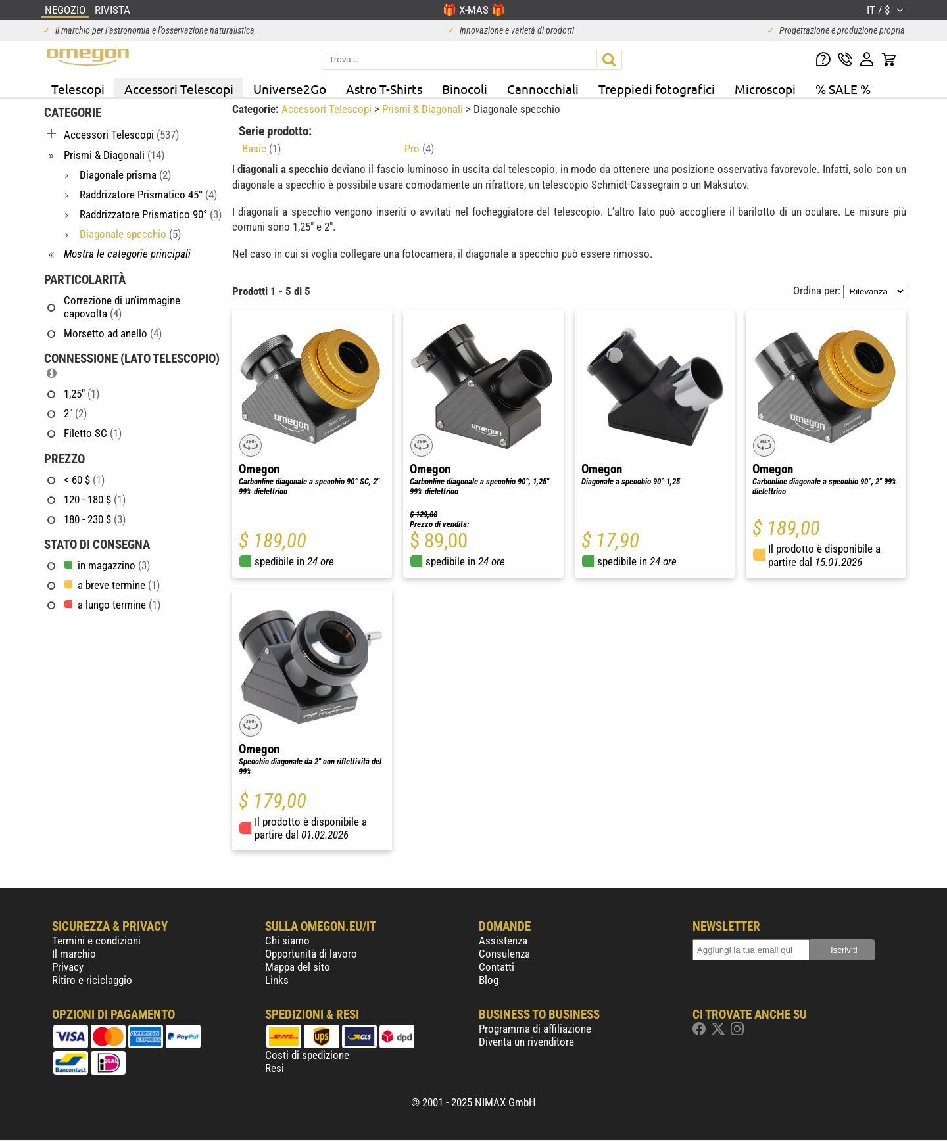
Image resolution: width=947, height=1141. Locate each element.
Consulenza (504, 953)
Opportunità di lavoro (311, 953)
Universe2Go (289, 89)
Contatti (496, 966)
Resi (274, 1068)
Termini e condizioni (96, 940)
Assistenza (503, 940)
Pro (419, 148)
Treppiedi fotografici (656, 89)
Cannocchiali (543, 89)
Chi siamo (287, 940)
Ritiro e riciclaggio (92, 980)
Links (277, 980)
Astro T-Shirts (384, 89)
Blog (488, 980)
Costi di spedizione (307, 1054)
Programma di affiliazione (535, 1028)
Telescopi (78, 89)
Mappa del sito (297, 966)
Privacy (68, 966)
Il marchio (74, 953)
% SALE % (843, 89)
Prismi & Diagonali (424, 109)
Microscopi (765, 89)
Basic (261, 148)
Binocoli (464, 89)
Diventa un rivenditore (526, 1041)
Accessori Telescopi (178, 89)
